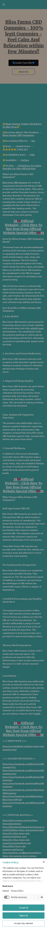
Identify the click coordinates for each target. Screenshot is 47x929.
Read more (8, 886)
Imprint (6, 891)
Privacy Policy (17, 891)
